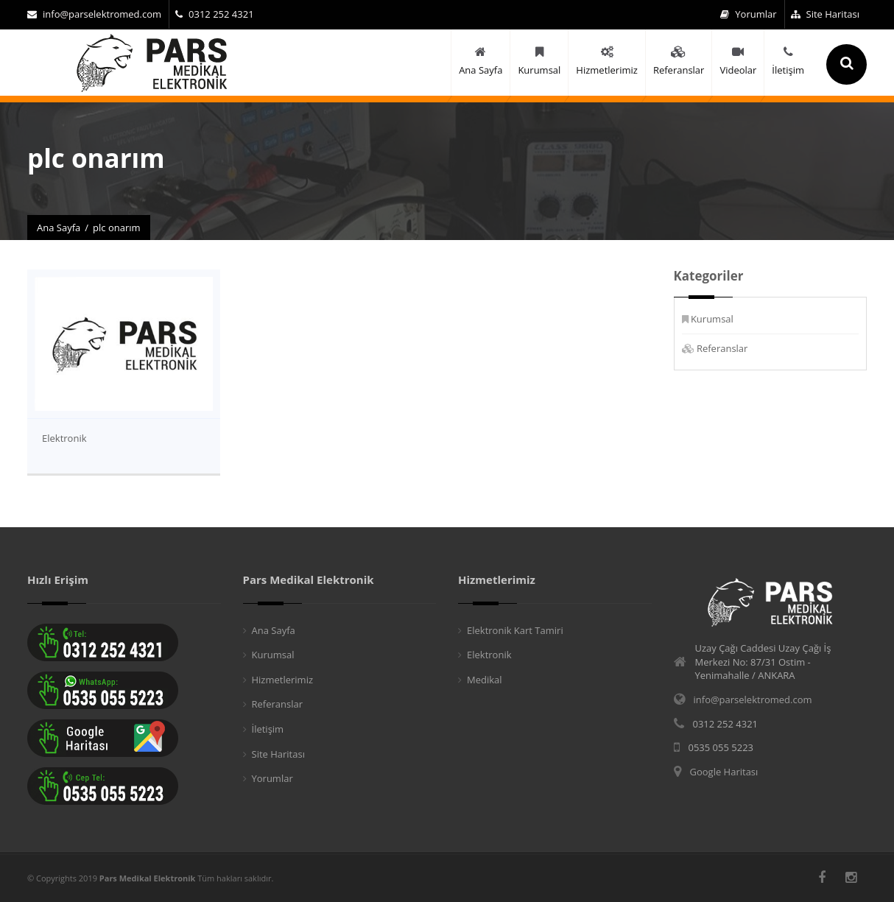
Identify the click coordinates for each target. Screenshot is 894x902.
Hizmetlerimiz (283, 679)
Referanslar (722, 348)
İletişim (268, 729)
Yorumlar (748, 14)
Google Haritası (724, 771)
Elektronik (64, 438)
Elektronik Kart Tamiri (515, 630)
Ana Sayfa (58, 227)
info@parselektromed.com (94, 14)
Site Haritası (825, 14)
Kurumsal (712, 318)
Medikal (484, 679)
